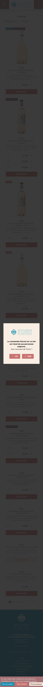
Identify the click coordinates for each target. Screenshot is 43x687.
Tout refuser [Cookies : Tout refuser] (22, 684)
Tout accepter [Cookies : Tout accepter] (7, 684)
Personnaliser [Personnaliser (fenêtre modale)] (36, 684)
